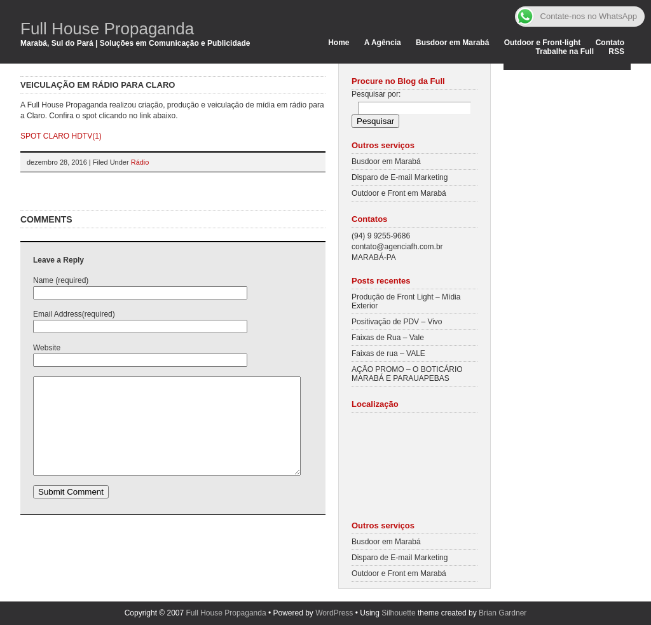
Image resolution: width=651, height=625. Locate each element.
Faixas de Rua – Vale (388, 337)
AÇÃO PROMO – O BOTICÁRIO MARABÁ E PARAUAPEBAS (407, 374)
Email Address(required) (74, 314)
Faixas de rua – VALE (388, 353)
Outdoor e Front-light (542, 42)
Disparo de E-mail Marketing (400, 177)
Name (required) (60, 280)
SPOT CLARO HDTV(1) (61, 136)
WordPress (334, 612)
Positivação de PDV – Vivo (397, 321)
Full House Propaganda (107, 28)
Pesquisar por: (376, 94)
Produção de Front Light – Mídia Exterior (406, 301)
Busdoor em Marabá (452, 42)
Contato (610, 42)
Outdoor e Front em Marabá (399, 193)
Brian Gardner (502, 612)
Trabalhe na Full (565, 51)
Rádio (140, 162)
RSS (616, 51)
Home (338, 42)
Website (46, 347)
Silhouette (398, 612)
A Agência (382, 42)
